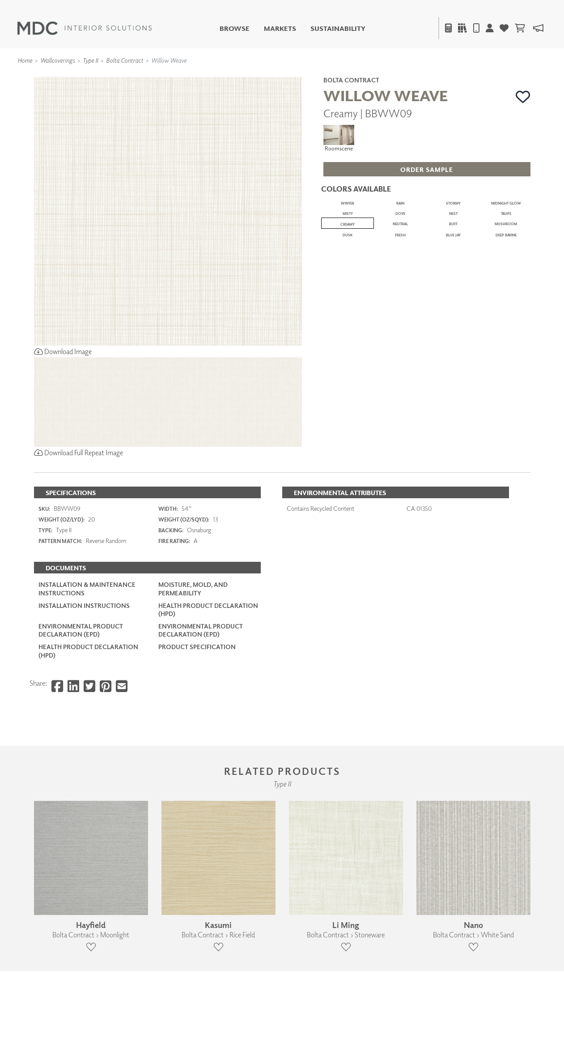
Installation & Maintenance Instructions (87, 588)
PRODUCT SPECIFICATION (197, 646)
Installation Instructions (84, 605)
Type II (90, 60)
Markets (280, 28)
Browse (235, 28)
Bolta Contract (124, 60)
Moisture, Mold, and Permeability (193, 588)
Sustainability (337, 28)
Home (24, 60)
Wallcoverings (57, 60)
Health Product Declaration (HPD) (208, 609)
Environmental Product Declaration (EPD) (80, 630)
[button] (523, 97)
